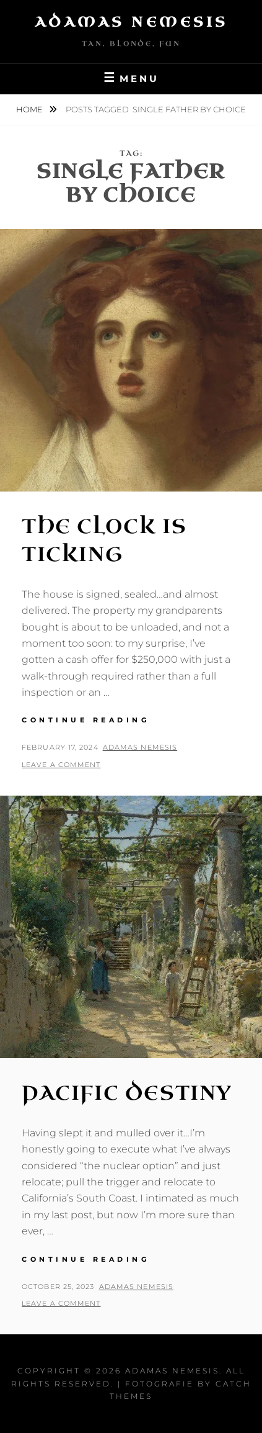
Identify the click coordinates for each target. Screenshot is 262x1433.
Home (30, 109)
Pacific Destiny (127, 1093)
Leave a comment (61, 764)
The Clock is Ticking (104, 540)
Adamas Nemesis (131, 22)
